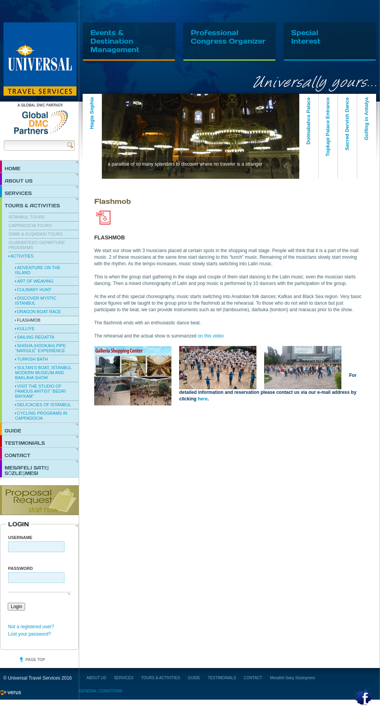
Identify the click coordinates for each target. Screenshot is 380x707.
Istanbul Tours (26, 217)
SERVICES (18, 193)
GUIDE (13, 430)
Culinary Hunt (34, 289)
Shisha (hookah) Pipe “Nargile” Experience (40, 348)
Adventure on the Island (37, 270)
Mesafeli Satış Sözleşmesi (27, 470)
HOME (12, 168)
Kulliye (25, 328)
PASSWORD (20, 568)
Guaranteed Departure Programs (36, 245)
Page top (35, 660)
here (202, 399)
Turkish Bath (32, 359)
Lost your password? (29, 634)
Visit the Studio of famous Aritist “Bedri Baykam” (40, 391)
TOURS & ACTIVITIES (32, 205)
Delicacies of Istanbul (44, 404)
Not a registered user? (31, 626)
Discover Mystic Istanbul (35, 300)
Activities (22, 256)
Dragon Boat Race (39, 311)
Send (70, 145)
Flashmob (29, 320)
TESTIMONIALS (25, 443)
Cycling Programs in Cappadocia (41, 415)
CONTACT (18, 455)
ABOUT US (18, 180)
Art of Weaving (35, 281)
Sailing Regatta (35, 337)
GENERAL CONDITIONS (100, 691)
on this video (211, 336)
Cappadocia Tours (30, 225)
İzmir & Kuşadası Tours (35, 234)
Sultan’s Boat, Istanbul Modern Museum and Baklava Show (43, 372)
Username (20, 537)
